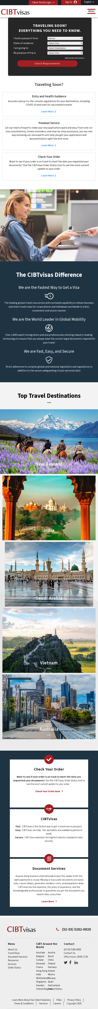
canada (40, 960)
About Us (12, 949)
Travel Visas (14, 953)
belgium (40, 956)
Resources (13, 960)
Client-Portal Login (41, 2)
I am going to (21, 48)
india (38, 974)
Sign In (68, 2)
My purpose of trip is (25, 52)
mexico (51, 974)
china (51, 960)
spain (50, 981)
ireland (51, 971)
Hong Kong (41, 971)
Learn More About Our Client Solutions (31, 1000)
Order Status (14, 967)
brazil (51, 956)
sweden (40, 985)
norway (52, 978)
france (39, 967)
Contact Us (69, 953)
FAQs (59, 1000)
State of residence (23, 43)
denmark (40, 963)
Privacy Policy (74, 1000)
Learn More (47, 111)
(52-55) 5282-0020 (72, 949)
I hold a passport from (26, 38)
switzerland (54, 985)
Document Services (18, 957)
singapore (41, 981)
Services (12, 964)
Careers (57, 1003)
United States (55, 989)
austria (51, 952)
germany (52, 967)
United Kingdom (44, 989)
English (87, 2)
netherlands (42, 978)
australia (40, 952)
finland (51, 963)
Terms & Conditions (24, 1003)
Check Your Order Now (47, 791)
